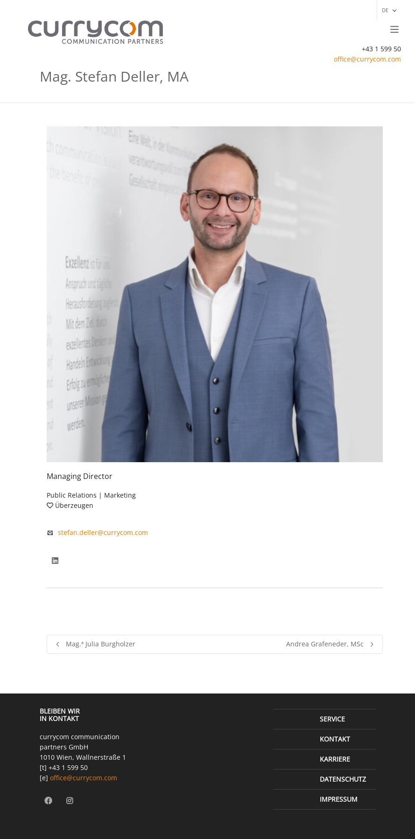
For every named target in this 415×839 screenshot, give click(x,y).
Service (332, 718)
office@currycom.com (367, 59)
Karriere (335, 759)
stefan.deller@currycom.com (103, 532)
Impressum (339, 799)
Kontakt (335, 739)
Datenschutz (343, 779)
